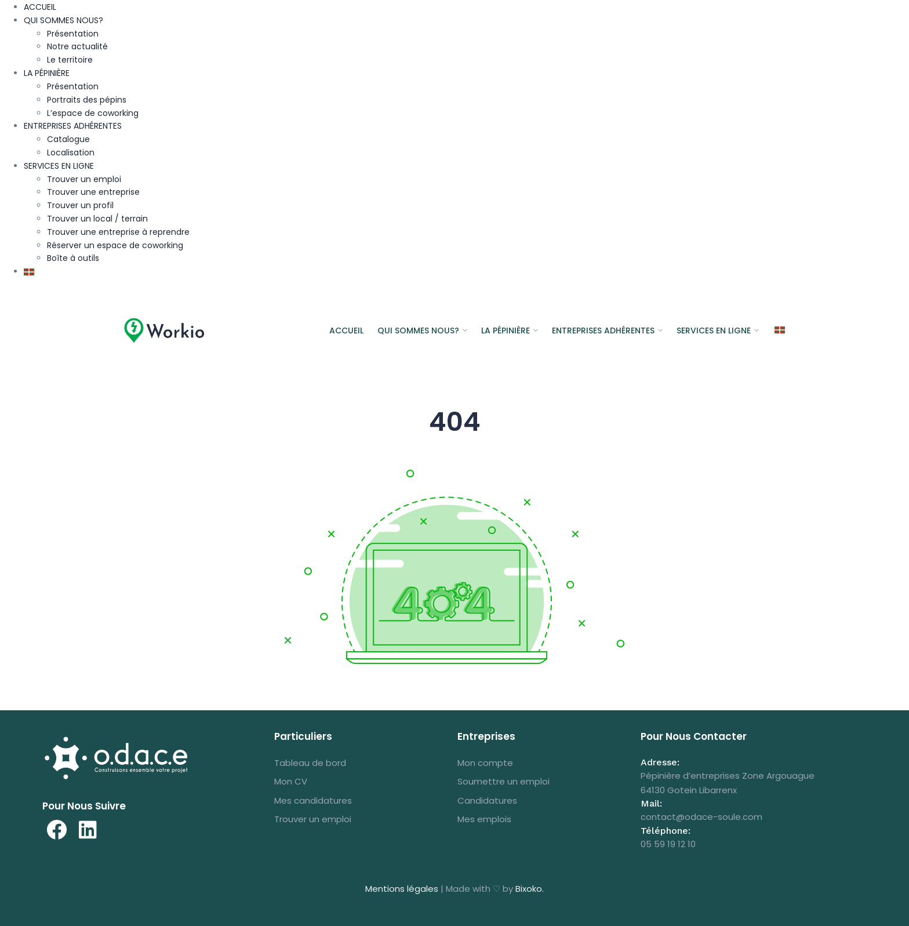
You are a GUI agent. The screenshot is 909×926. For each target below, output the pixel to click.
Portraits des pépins (86, 100)
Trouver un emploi (84, 179)
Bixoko (528, 889)
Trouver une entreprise (93, 192)
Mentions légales (401, 889)
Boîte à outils (73, 258)
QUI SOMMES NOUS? (63, 20)
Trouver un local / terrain (97, 218)
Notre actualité (77, 46)
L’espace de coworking (93, 113)
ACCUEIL (40, 7)
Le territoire (70, 60)
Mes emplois (484, 819)
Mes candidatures (313, 800)
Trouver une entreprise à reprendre (118, 232)
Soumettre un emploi (503, 781)
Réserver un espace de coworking (115, 245)
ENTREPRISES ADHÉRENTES (73, 126)
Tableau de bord (310, 763)
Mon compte (485, 763)
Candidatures (487, 800)
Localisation (70, 152)
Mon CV (290, 781)
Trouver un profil (80, 205)
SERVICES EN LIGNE (59, 166)
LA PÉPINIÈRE (47, 73)
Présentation (73, 33)
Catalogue (68, 139)
